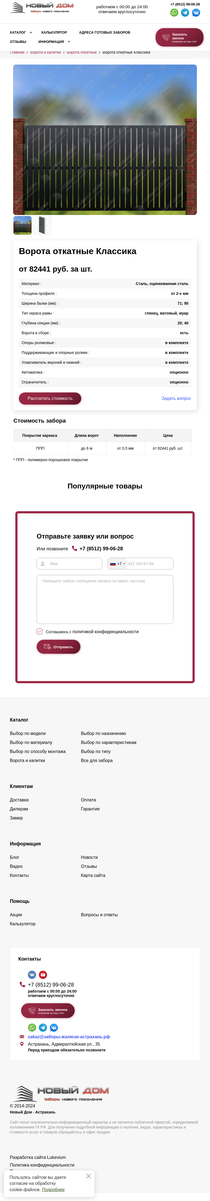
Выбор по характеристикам (108, 750)
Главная (17, 52)
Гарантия (90, 817)
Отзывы (18, 42)
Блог (14, 865)
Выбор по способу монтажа (38, 759)
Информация (51, 42)
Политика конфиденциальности (42, 1173)
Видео (16, 874)
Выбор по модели (28, 741)
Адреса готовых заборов (104, 32)
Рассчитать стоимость (50, 398)
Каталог (18, 32)
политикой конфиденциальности (105, 639)
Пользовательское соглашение (41, 1179)
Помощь (20, 909)
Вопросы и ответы (99, 922)
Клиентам (21, 794)
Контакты (19, 883)
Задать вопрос (176, 398)
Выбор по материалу (31, 750)
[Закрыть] (88, 1176)
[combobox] (117, 563)
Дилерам (19, 817)
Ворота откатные (82, 52)
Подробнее (53, 1189)
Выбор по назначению (103, 741)
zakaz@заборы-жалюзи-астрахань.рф (69, 1044)
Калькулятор (54, 32)
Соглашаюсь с (92, 640)
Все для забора (97, 768)
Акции (16, 922)
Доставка (19, 807)
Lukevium (56, 1165)
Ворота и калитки (45, 52)
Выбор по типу (96, 759)
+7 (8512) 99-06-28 (185, 4)
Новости (89, 865)
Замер (16, 826)
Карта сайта (93, 883)
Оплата (88, 807)
